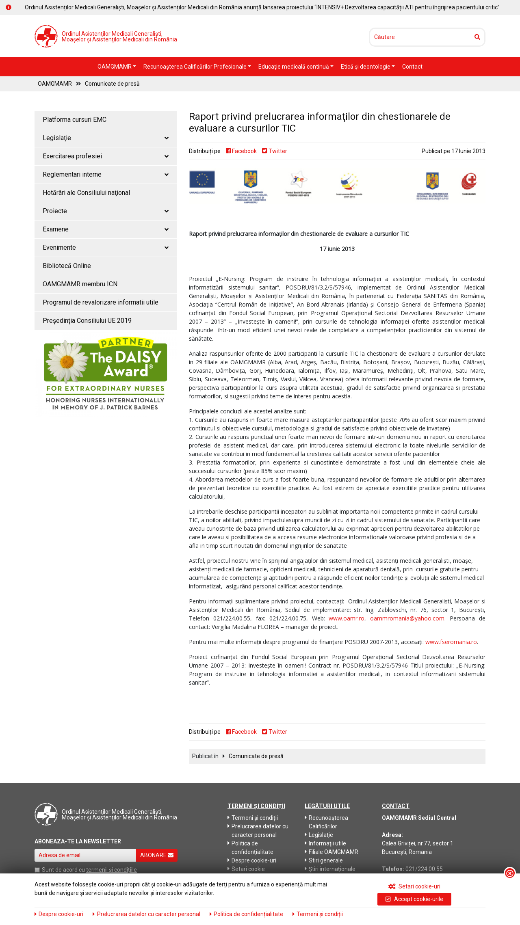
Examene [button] (106, 229)
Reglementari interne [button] (106, 174)
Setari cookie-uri (414, 886)
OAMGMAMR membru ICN (80, 284)
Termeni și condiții (253, 818)
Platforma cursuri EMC (74, 119)
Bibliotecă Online (67, 266)
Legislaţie (319, 835)
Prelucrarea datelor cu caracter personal (258, 830)
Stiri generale (324, 860)
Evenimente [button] (106, 247)
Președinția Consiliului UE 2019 (87, 320)
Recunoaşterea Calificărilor (326, 822)
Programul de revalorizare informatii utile (100, 302)
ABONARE (156, 855)
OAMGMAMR (115, 66)
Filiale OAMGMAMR (331, 852)
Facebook (241, 151)
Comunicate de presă (112, 83)
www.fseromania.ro (451, 642)
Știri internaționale (330, 869)
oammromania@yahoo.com (407, 618)
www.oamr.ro (346, 618)
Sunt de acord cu (63, 870)
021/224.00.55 (424, 869)
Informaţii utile (325, 843)
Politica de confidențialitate (250, 847)
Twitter (274, 151)
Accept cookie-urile (414, 899)
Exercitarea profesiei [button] (106, 156)
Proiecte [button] (106, 211)
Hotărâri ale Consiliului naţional (86, 193)
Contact (412, 66)
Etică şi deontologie (366, 66)
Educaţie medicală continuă (294, 66)
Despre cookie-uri (252, 860)
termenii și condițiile (111, 870)
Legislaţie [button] (106, 138)
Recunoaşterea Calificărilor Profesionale (195, 66)
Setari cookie (246, 869)
